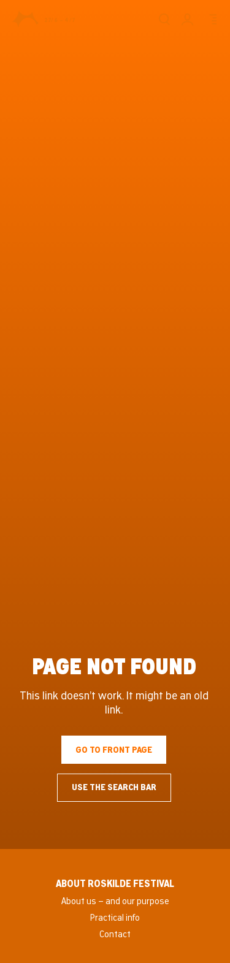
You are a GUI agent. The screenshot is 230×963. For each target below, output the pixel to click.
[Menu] (211, 19)
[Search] (164, 19)
